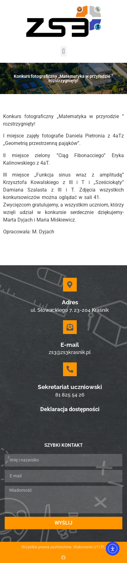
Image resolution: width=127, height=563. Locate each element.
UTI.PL (99, 547)
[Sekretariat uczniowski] (70, 369)
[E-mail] (70, 327)
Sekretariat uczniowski (70, 386)
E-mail (70, 344)
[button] (63, 51)
